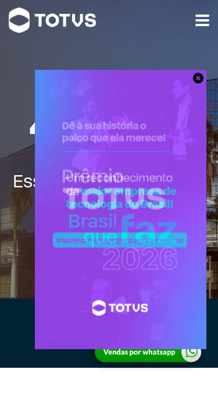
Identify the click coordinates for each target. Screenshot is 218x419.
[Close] (197, 78)
